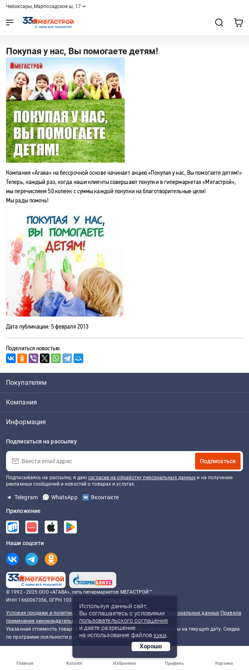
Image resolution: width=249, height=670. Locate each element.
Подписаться (218, 461)
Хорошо (151, 646)
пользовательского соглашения (123, 620)
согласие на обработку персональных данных (141, 477)
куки (160, 635)
